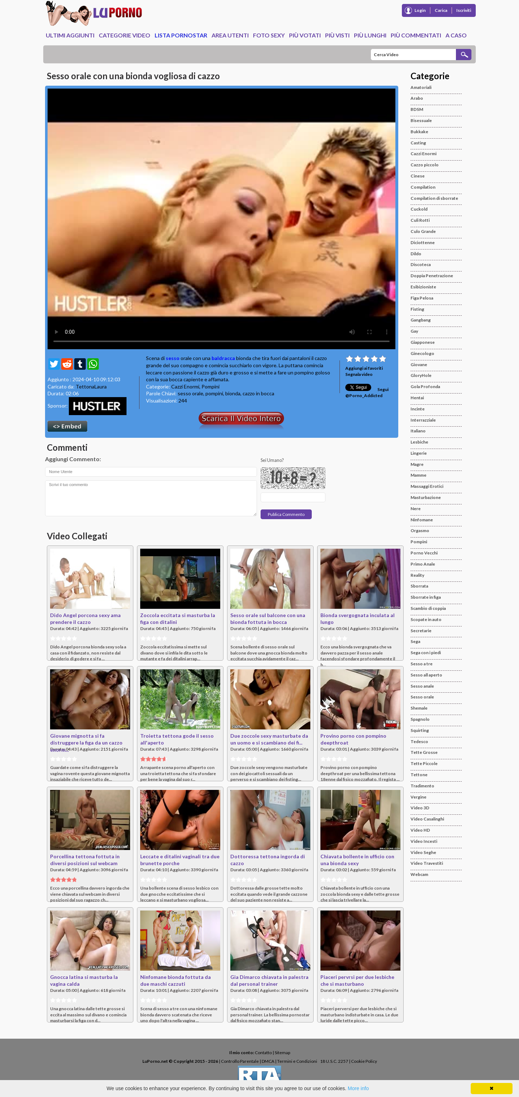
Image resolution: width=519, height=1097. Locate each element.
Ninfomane (422, 519)
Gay (414, 331)
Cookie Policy (364, 1061)
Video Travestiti (427, 863)
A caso (456, 35)
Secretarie (421, 630)
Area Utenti (230, 35)
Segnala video (359, 374)
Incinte (418, 409)
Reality (417, 575)
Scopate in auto (426, 619)
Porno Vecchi (424, 553)
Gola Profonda (425, 386)
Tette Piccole (424, 763)
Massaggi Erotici (427, 486)
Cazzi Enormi (185, 386)
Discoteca (421, 264)
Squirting (420, 730)
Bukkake (419, 131)
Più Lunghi (370, 35)
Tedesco (419, 741)
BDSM (417, 109)
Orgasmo (420, 530)
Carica (441, 10)
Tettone (419, 774)
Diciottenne (423, 242)
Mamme (418, 475)
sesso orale (190, 393)
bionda (232, 393)
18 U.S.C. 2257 (334, 1061)
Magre (417, 464)
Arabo (417, 98)
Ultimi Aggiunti (70, 35)
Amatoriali (421, 87)
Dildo (416, 253)
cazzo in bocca (258, 393)
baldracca (223, 358)
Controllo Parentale (240, 1061)
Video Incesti (424, 841)
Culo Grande (423, 231)
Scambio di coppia (428, 608)
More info (358, 1088)
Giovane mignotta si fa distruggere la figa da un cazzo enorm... (86, 743)
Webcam (419, 874)
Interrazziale (423, 420)
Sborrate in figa (426, 597)
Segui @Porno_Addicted (367, 392)
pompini (214, 393)
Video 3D (420, 807)
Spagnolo (420, 719)
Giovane (419, 364)
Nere (416, 508)
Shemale (419, 708)
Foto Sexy (269, 35)
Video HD (420, 830)
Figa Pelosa (422, 298)
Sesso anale (422, 686)
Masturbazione (426, 497)
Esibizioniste (423, 286)
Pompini (210, 386)
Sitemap (282, 1052)
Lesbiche (419, 442)
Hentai (417, 397)
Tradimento (422, 785)
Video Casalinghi (427, 819)
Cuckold (419, 209)
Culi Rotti (420, 220)
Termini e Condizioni (297, 1061)
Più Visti (337, 35)
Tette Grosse (424, 752)
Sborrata (419, 586)
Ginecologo (422, 353)
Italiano (418, 430)
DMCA (268, 1061)
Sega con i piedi (426, 652)
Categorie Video (124, 35)
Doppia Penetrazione (432, 275)
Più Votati (305, 35)
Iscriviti (463, 10)
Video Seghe (423, 852)
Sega (415, 641)
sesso (172, 358)
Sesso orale (422, 697)
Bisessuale (421, 120)
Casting (418, 142)
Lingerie (419, 453)
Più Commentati (416, 35)
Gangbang (421, 320)
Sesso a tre (421, 663)
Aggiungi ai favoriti (364, 368)
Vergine (418, 797)
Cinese (418, 176)
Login (420, 10)
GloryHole (421, 375)
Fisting (417, 309)
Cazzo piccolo (425, 164)
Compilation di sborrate (434, 198)
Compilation (423, 187)
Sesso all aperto (426, 675)
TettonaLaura (91, 386)
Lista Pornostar (181, 35)
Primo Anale (423, 564)
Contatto (263, 1052)
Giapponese (423, 342)
